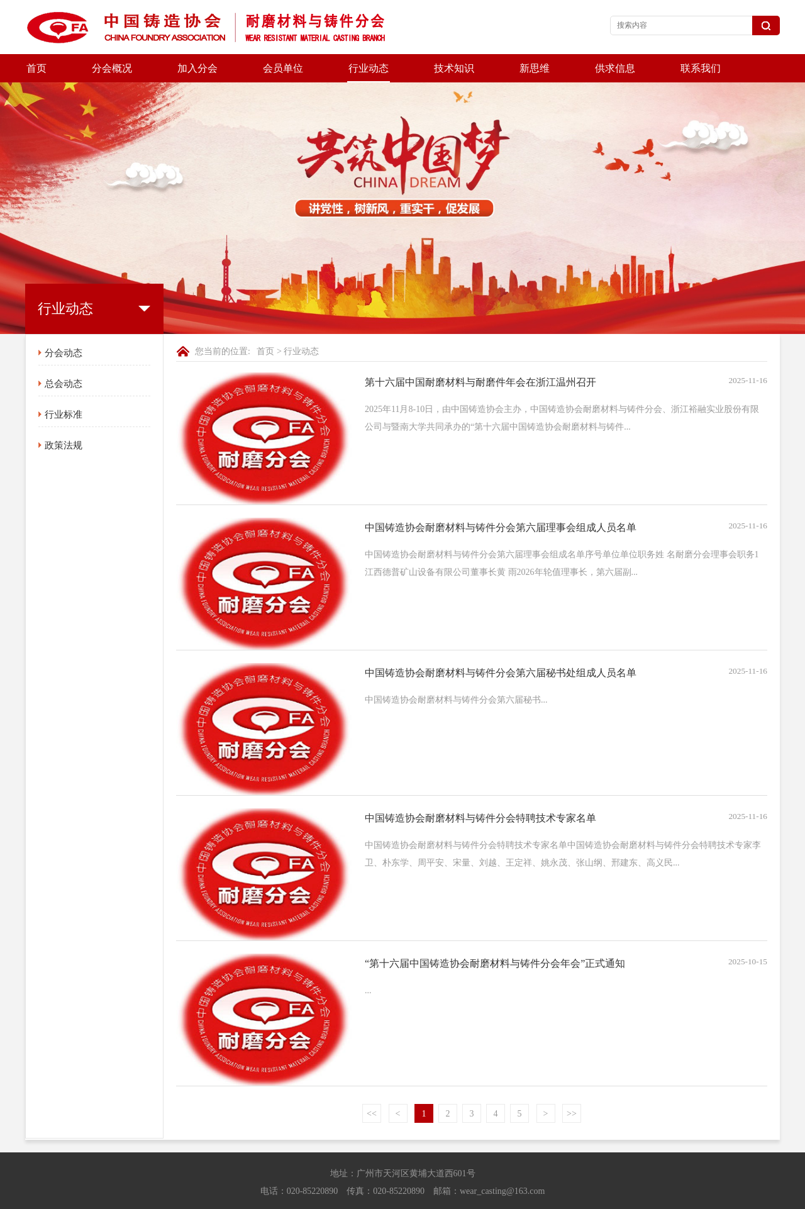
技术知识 (454, 68)
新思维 (534, 68)
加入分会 (197, 68)
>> (572, 1085)
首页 (36, 68)
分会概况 (112, 68)
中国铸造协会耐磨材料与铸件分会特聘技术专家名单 (480, 789)
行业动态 (368, 68)
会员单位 (283, 68)
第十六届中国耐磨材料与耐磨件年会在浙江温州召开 (480, 353)
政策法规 (63, 417)
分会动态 (63, 325)
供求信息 (615, 68)
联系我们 (700, 68)
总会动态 (63, 355)
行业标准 (63, 386)
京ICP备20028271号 (402, 1196)
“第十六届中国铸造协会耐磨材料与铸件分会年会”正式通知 (495, 935)
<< (372, 1085)
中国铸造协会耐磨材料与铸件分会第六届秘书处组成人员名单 (500, 644)
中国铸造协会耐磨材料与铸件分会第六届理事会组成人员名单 (500, 499)
